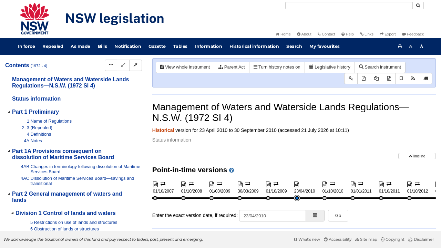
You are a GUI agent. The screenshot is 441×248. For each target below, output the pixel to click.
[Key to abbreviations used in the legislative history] (351, 78)
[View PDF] (363, 78)
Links (366, 34)
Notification (127, 46)
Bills (102, 46)
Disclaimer (421, 239)
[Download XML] (389, 78)
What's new (307, 239)
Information (208, 46)
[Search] (349, 5)
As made (80, 46)
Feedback (413, 34)
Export (388, 34)
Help (347, 34)
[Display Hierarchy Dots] (111, 65)
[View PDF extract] (376, 78)
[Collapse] (135, 65)
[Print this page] (400, 46)
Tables (180, 46)
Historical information (254, 46)
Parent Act (231, 67)
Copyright (392, 239)
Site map (366, 239)
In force (26, 46)
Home (283, 34)
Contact (326, 34)
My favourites (324, 46)
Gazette (157, 46)
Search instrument (380, 67)
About (304, 34)
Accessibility (337, 239)
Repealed (52, 46)
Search (294, 46)
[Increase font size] (422, 46)
